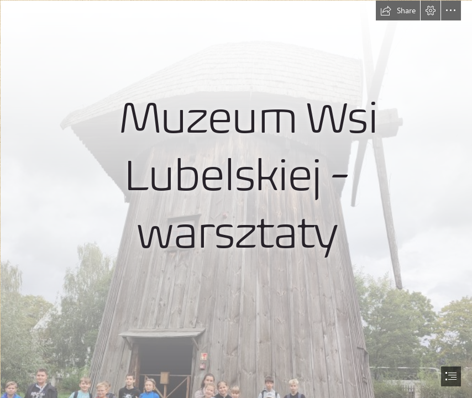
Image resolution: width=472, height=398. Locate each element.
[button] (398, 10)
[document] (236, 199)
